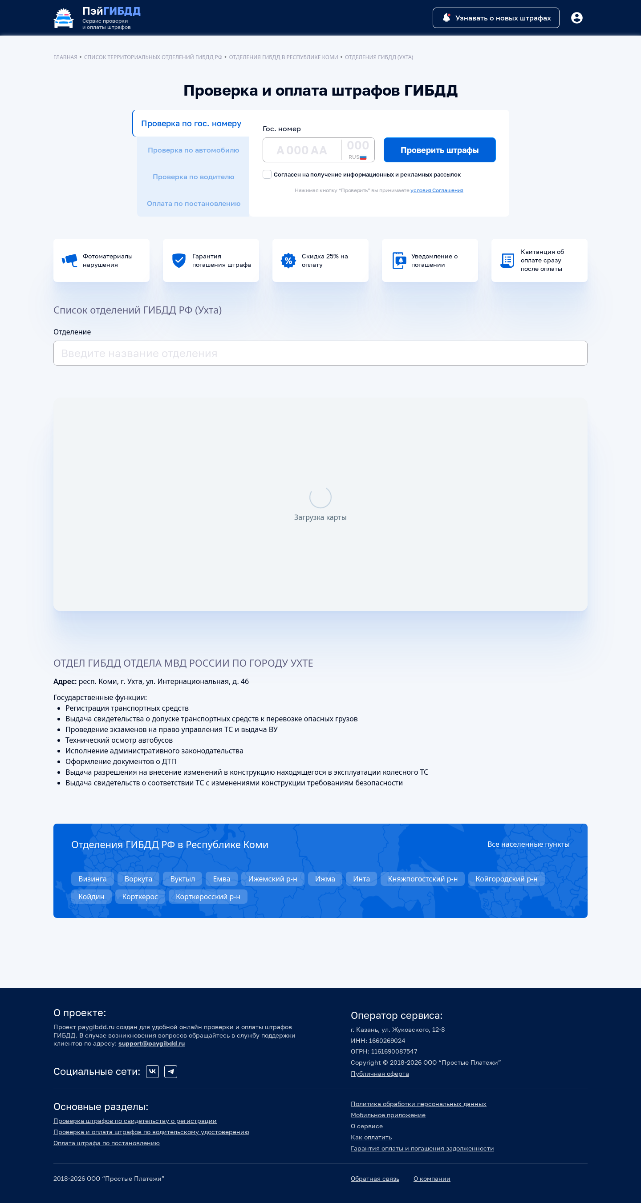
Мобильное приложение (388, 1115)
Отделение (72, 332)
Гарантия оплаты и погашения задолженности (422, 1148)
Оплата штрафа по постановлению (106, 1143)
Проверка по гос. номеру (191, 123)
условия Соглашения (436, 190)
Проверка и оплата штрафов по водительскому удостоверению (151, 1131)
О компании (432, 1178)
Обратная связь (375, 1178)
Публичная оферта (380, 1073)
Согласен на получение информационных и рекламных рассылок (362, 174)
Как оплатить (371, 1137)
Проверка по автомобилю (193, 149)
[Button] (577, 17)
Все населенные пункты (528, 844)
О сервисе (367, 1126)
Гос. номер (282, 128)
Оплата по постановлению (193, 203)
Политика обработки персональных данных (419, 1103)
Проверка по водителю (193, 176)
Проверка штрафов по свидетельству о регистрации (135, 1120)
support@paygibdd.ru (151, 1043)
